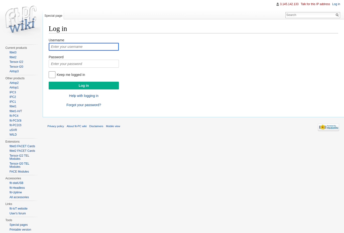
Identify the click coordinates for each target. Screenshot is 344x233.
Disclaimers (96, 126)
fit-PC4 (13, 115)
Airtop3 (14, 71)
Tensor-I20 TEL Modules (19, 165)
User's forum (17, 213)
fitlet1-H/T (15, 111)
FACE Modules (19, 171)
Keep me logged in (71, 75)
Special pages (18, 224)
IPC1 (12, 101)
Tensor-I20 (16, 66)
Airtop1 (14, 87)
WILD (13, 134)
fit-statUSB (16, 183)
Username (56, 40)
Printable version (20, 229)
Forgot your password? (83, 105)
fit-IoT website (18, 208)
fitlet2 (12, 57)
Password (56, 57)
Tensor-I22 (16, 62)
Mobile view (113, 126)
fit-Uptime (15, 192)
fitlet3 (12, 52)
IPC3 (12, 92)
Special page (53, 15)
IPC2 (12, 97)
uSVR (13, 130)
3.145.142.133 (289, 4)
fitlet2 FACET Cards (22, 151)
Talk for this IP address (315, 4)
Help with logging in (83, 96)
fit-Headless (17, 187)
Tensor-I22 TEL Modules (19, 157)
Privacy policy (55, 126)
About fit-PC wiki (77, 126)
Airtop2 (14, 83)
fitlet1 (12, 106)
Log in (336, 4)
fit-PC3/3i (15, 120)
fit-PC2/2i (15, 125)
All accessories (19, 197)
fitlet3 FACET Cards (22, 146)
